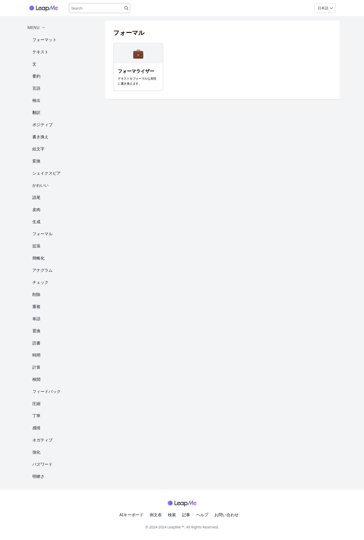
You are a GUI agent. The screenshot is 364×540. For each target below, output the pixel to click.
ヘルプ (202, 515)
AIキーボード (131, 515)
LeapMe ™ (175, 527)
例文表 (156, 515)
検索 (172, 515)
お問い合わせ (226, 515)
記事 (186, 515)
